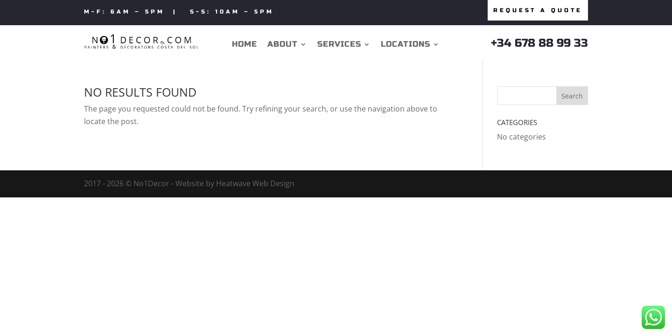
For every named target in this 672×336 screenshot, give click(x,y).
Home (244, 45)
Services (339, 45)
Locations (405, 45)
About (282, 45)
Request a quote (537, 10)
